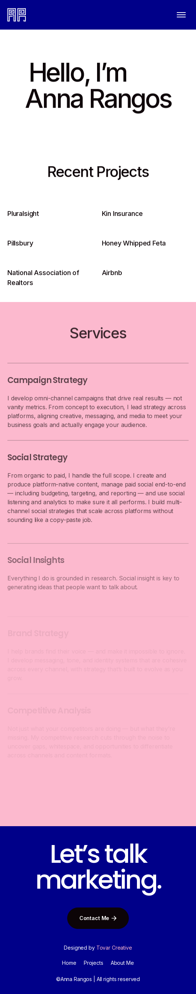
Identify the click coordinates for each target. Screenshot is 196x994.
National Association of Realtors (43, 279)
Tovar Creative (114, 947)
